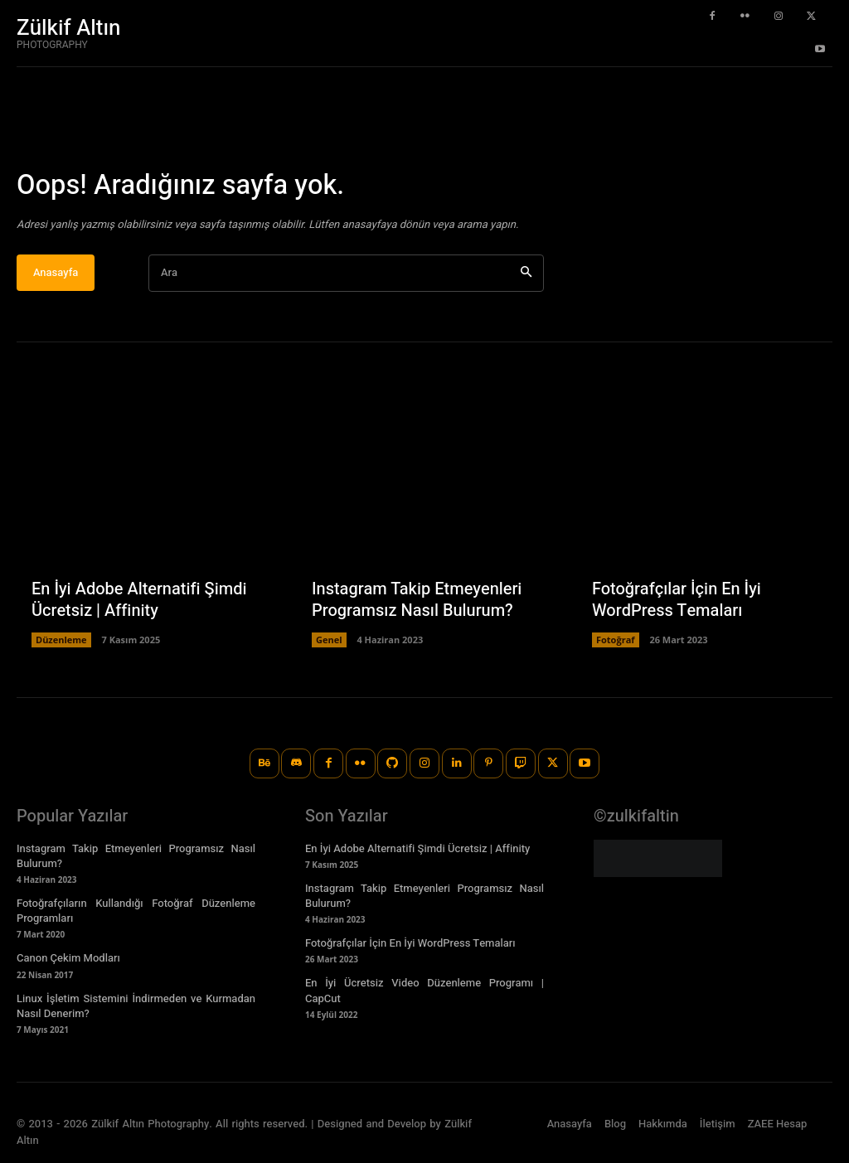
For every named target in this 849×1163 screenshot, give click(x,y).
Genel (329, 640)
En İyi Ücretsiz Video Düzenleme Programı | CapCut (424, 991)
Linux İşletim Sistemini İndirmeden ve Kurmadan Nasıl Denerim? (136, 1006)
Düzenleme (61, 640)
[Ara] (526, 274)
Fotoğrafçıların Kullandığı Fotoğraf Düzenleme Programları (136, 910)
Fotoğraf (615, 640)
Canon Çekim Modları (68, 959)
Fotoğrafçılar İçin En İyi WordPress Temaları (676, 600)
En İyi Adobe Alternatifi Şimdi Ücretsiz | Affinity (139, 600)
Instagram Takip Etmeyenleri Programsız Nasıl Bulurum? (417, 600)
